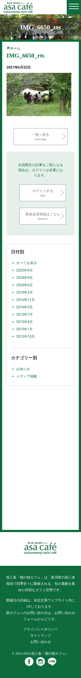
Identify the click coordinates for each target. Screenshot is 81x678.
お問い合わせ (40, 642)
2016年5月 (24, 307)
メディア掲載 (26, 376)
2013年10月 (25, 336)
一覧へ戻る (40, 137)
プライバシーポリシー (40, 629)
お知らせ (23, 369)
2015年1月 (24, 329)
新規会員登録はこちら (42, 216)
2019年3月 (24, 292)
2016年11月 (25, 300)
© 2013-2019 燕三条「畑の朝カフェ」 (40, 653)
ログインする (42, 193)
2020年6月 (24, 285)
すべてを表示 (26, 263)
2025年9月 (24, 270)
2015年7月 (24, 314)
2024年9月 (24, 278)
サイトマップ (40, 635)
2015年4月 (24, 322)
